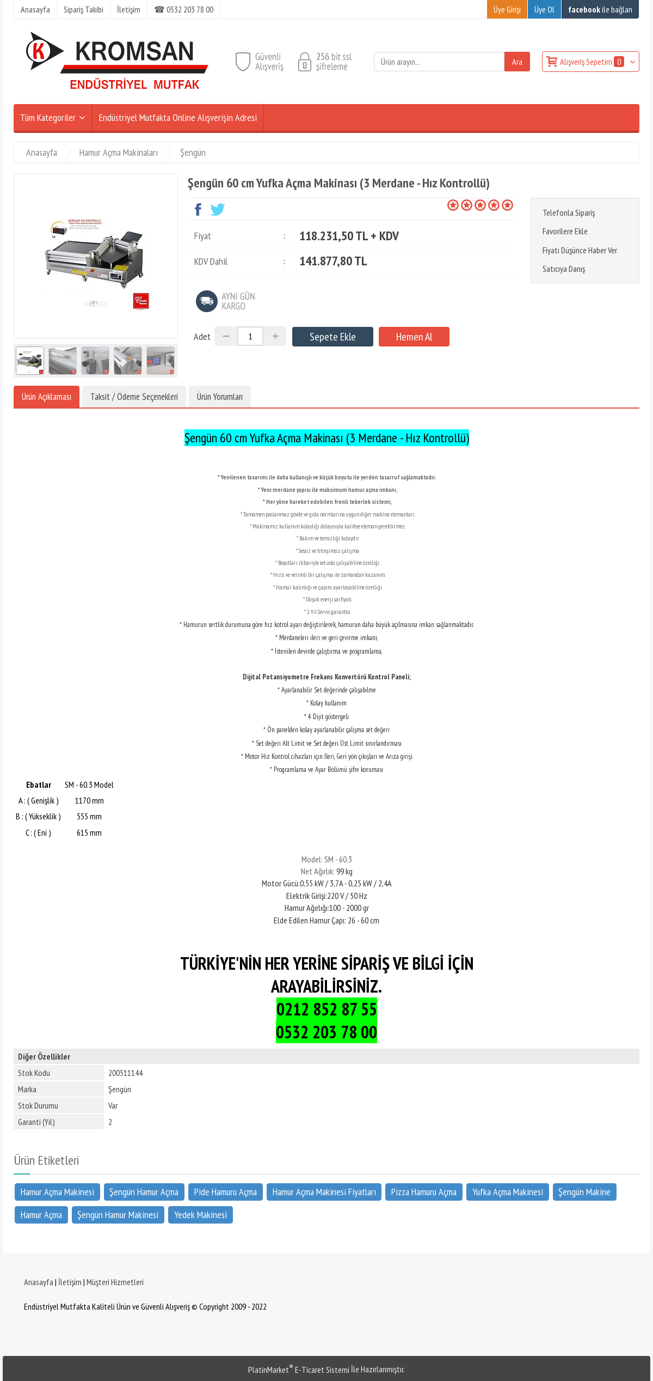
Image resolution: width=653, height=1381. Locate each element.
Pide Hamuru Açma (225, 1191)
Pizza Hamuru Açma (424, 1191)
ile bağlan (600, 9)
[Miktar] (250, 336)
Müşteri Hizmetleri (115, 1281)
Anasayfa (38, 1281)
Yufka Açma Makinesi (507, 1191)
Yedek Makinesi (200, 1214)
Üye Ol (544, 9)
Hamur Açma (41, 1214)
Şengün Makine (584, 1191)
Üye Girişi (507, 9)
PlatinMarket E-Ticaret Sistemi (298, 1369)
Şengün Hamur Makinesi (117, 1214)
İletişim (70, 1281)
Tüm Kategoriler (48, 117)
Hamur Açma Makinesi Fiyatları (324, 1191)
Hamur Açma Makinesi (57, 1191)
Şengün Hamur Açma (143, 1191)
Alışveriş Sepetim (593, 61)
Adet (202, 336)
